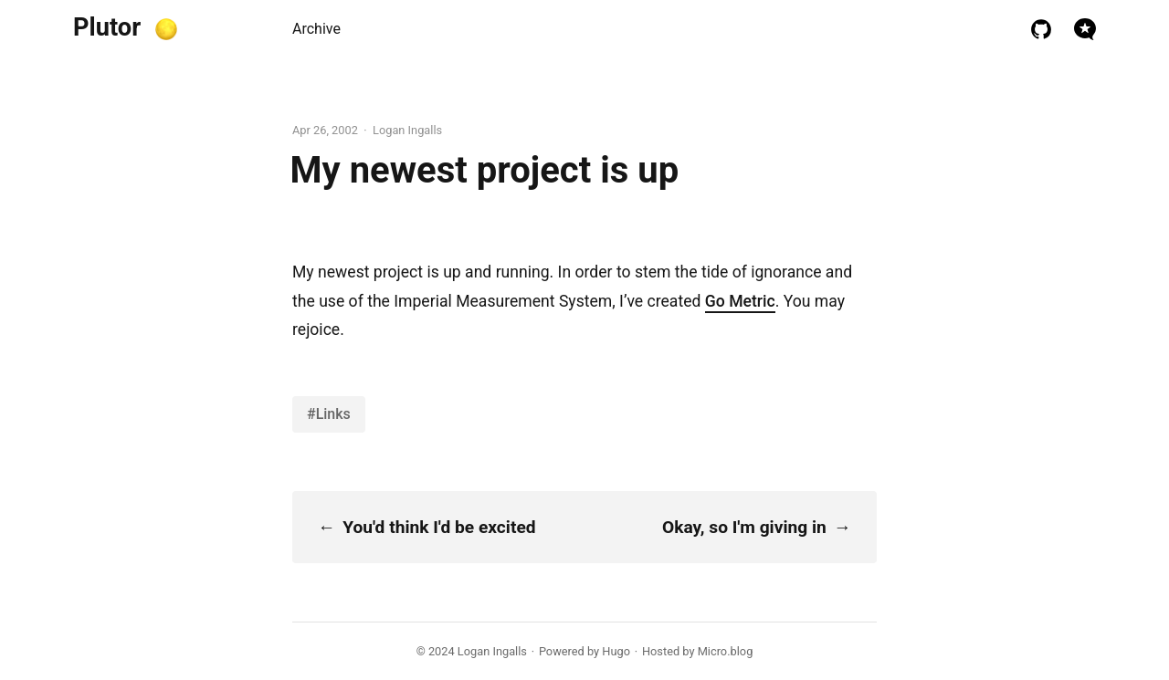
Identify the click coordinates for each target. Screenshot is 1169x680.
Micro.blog (725, 651)
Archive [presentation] (316, 28)
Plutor (107, 27)
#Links (329, 414)
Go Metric (740, 301)
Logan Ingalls (492, 651)
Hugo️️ (616, 651)
